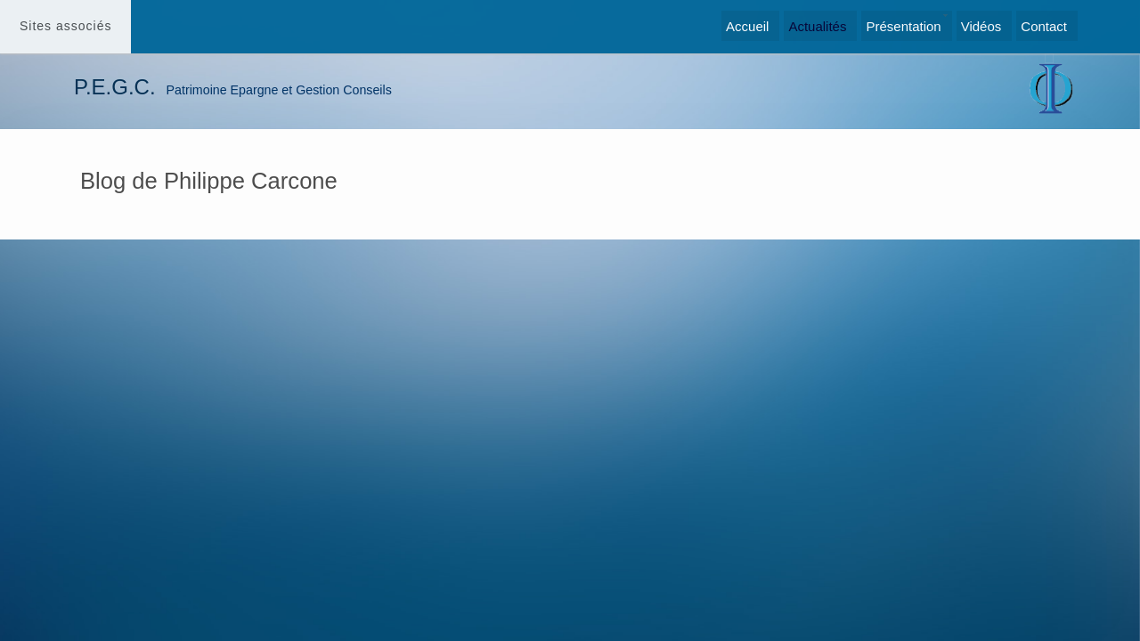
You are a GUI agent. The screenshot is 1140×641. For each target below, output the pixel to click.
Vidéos (981, 26)
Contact (1044, 26)
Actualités (817, 26)
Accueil (747, 26)
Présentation (903, 26)
